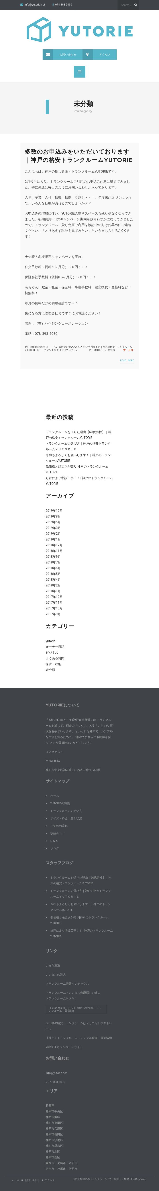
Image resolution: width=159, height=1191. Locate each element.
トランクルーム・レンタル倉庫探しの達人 (73, 992)
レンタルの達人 (56, 974)
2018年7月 (53, 562)
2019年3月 (53, 528)
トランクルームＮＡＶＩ (61, 998)
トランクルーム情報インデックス (67, 983)
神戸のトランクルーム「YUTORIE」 (102, 1179)
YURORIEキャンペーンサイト (64, 1047)
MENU (79, 72)
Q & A (54, 841)
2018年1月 (53, 591)
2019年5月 (53, 522)
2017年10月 (54, 608)
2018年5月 (53, 574)
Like (128, 350)
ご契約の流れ (59, 826)
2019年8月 (53, 516)
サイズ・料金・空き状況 (66, 818)
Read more (127, 360)
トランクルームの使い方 (66, 810)
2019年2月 (53, 533)
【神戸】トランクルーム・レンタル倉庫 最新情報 (79, 1038)
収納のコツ (57, 833)
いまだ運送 (53, 965)
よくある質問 (55, 658)
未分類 (111, 350)
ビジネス (52, 652)
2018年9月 (53, 556)
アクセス (96, 54)
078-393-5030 (62, 4)
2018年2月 (53, 585)
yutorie (99, 350)
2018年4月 (53, 579)
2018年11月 (54, 551)
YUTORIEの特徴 (60, 803)
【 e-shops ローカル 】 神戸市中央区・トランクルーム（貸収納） (75, 1009)
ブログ (54, 848)
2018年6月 (53, 568)
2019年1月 (53, 539)
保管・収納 (53, 664)
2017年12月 (54, 597)
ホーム (54, 795)
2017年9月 (53, 614)
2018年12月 (54, 545)
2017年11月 (54, 602)
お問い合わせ (60, 54)
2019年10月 (54, 510)
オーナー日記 (55, 647)
